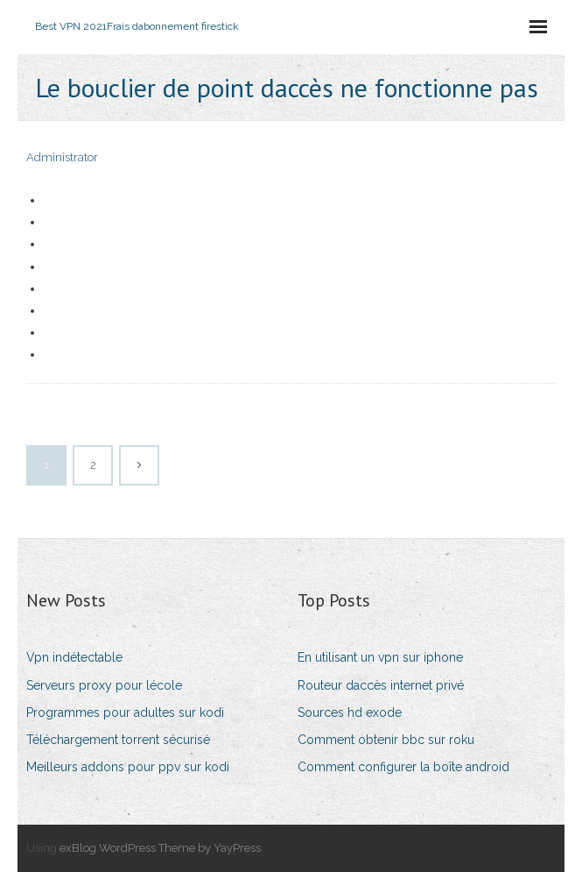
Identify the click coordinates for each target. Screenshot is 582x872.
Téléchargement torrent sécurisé (118, 740)
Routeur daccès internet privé (381, 685)
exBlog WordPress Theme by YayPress (160, 847)
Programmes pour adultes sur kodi (125, 712)
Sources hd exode (350, 712)
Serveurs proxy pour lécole (104, 685)
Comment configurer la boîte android (403, 767)
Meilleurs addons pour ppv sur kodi (127, 767)
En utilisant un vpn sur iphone (380, 657)
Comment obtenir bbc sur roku (386, 740)
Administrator (62, 157)
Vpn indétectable (74, 657)
